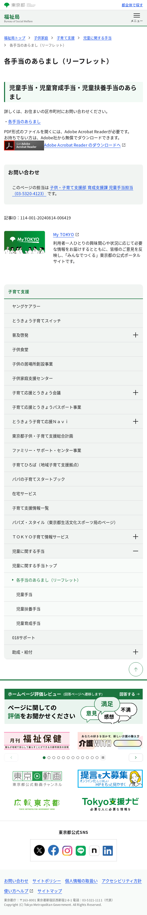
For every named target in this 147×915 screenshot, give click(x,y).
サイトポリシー (46, 881)
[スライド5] (53, 757)
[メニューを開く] (137, 18)
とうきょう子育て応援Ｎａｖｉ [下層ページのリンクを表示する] (75, 421)
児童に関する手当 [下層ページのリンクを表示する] (75, 551)
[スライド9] (63, 757)
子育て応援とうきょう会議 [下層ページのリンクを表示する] (75, 393)
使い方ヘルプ (16, 891)
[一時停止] (103, 757)
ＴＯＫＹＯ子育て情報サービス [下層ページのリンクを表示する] (75, 537)
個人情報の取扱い (81, 881)
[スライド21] (92, 757)
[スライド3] (49, 757)
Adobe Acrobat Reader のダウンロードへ (62, 145)
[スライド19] (87, 757)
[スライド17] (82, 757)
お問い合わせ (16, 881)
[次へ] (136, 757)
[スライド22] (97, 757)
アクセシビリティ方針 (122, 881)
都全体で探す (132, 4)
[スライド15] (77, 757)
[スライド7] (58, 757)
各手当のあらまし (24, 121)
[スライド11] (68, 757)
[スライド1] (44, 757)
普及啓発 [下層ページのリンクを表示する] (75, 335)
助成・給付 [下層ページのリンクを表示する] (75, 652)
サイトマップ (49, 891)
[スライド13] (73, 757)
